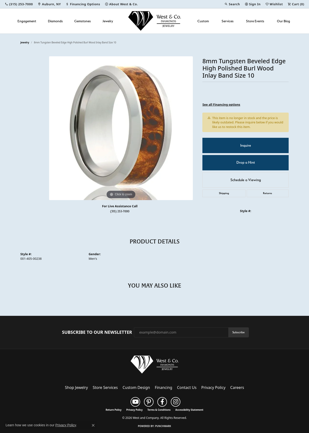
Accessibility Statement (189, 410)
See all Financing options (221, 104)
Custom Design (136, 387)
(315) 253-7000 (119, 211)
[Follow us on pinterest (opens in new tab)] (149, 402)
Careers (237, 387)
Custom (203, 21)
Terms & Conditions (159, 410)
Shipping (224, 193)
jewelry (24, 42)
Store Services (105, 387)
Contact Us (186, 387)
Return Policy (113, 410)
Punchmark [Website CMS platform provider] (163, 426)
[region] (121, 128)
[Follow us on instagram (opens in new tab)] (175, 402)
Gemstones (82, 21)
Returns (267, 193)
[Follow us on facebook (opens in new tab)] (162, 402)
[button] (232, 4)
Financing (163, 387)
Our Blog (283, 21)
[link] (19, 4)
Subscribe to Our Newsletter (97, 332)
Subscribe (238, 332)
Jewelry (108, 21)
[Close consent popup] (93, 425)
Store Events (255, 21)
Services (228, 21)
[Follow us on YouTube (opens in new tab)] (135, 402)
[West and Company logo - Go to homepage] (154, 21)
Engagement (26, 21)
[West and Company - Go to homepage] (154, 365)
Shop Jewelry (76, 387)
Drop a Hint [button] (245, 162)
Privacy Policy (213, 387)
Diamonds (55, 21)
